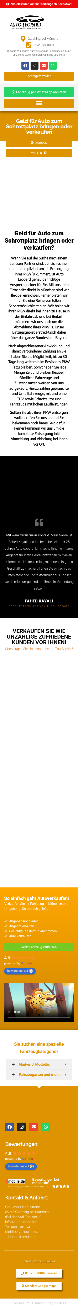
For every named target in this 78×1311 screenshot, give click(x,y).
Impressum (21, 1303)
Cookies (60, 1303)
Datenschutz (41, 1303)
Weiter (39, 153)
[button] (39, 103)
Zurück (39, 142)
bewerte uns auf (20, 971)
